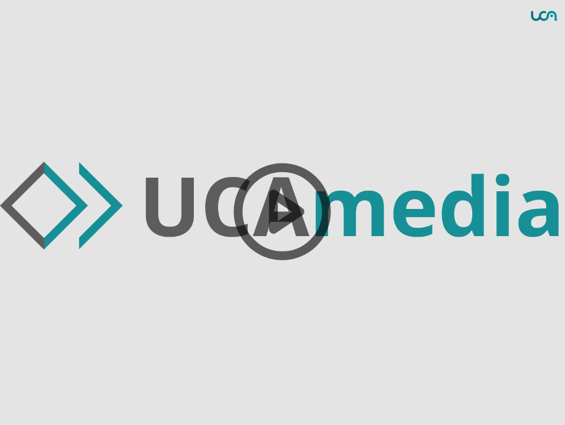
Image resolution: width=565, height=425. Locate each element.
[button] (282, 212)
